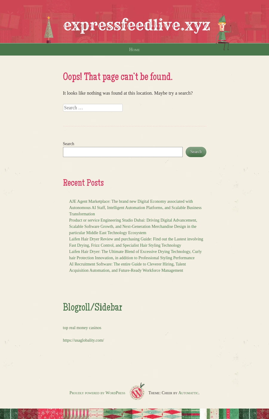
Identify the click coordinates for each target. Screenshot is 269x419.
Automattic (188, 393)
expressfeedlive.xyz (136, 25)
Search (68, 144)
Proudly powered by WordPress (97, 393)
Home (134, 49)
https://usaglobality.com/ (83, 340)
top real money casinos (82, 328)
